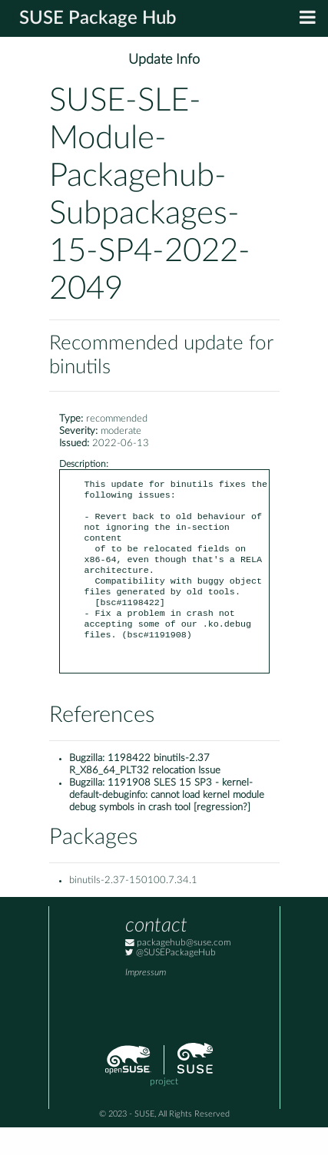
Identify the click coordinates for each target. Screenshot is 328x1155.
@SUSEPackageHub (170, 980)
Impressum (145, 1000)
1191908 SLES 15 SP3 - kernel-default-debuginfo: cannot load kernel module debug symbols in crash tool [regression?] (166, 823)
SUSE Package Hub (98, 18)
